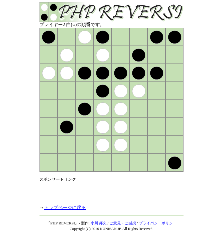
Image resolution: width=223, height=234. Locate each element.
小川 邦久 (99, 223)
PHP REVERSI (62, 223)
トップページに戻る (65, 207)
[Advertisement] (107, 190)
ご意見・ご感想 (122, 223)
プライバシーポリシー (158, 223)
